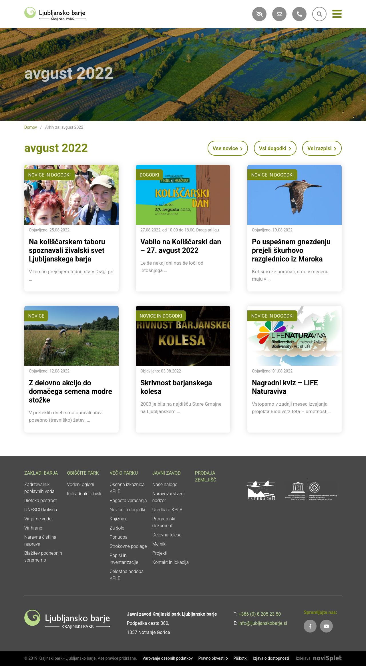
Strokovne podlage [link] (128, 546)
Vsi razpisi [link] (322, 148)
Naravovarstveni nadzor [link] (168, 497)
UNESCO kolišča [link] (40, 509)
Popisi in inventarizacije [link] (124, 559)
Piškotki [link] (240, 658)
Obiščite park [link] (83, 473)
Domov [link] (30, 127)
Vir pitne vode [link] (37, 519)
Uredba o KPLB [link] (167, 509)
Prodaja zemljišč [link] (205, 476)
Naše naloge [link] (164, 484)
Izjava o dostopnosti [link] (271, 658)
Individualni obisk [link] (84, 493)
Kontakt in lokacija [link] (170, 562)
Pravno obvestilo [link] (213, 658)
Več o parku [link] (124, 473)
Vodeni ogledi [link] (80, 484)
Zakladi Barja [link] (41, 473)
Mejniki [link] (159, 544)
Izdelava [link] (303, 658)
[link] (54, 13)
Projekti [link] (160, 553)
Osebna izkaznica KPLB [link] (127, 488)
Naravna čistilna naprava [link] (40, 540)
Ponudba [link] (119, 537)
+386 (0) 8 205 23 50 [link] (259, 614)
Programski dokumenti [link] (163, 522)
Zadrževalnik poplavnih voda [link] (39, 488)
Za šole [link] (117, 528)
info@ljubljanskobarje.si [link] (262, 623)
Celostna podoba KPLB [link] (127, 575)
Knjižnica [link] (119, 519)
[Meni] (337, 15)
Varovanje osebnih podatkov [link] (167, 658)
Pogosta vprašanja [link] (128, 500)
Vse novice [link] (228, 148)
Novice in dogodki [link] (127, 509)
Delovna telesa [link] (167, 535)
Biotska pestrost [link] (40, 500)
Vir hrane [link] (33, 528)
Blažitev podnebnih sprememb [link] (43, 556)
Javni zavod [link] (166, 473)
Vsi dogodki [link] (275, 148)
